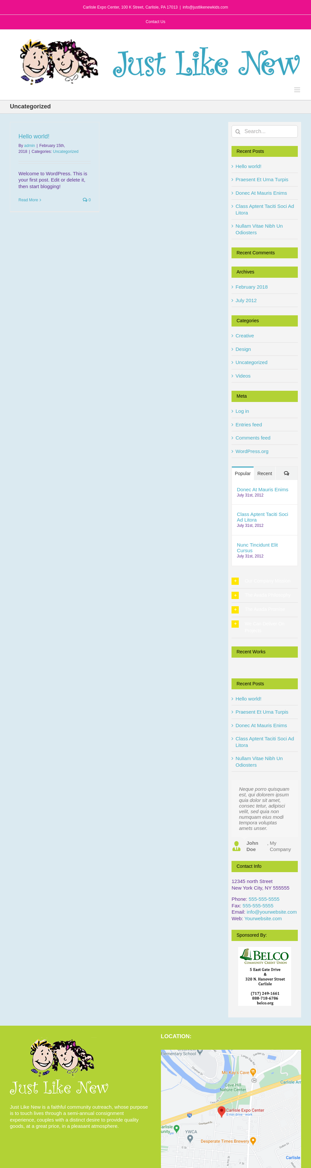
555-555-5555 (264, 899)
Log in (242, 411)
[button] (265, 581)
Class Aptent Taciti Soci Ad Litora (262, 517)
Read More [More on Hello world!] (28, 200)
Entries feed (248, 424)
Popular (243, 473)
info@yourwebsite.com (272, 912)
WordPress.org (251, 451)
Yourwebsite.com (263, 918)
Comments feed (252, 438)
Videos (243, 376)
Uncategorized (65, 151)
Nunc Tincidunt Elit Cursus (257, 547)
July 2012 (246, 300)
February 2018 (251, 287)
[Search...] (265, 131)
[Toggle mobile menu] (297, 89)
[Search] (238, 131)
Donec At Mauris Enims (261, 193)
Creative (244, 335)
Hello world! (33, 136)
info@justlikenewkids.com (205, 7)
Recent (264, 473)
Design (243, 349)
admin (29, 145)
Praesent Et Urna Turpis (261, 179)
